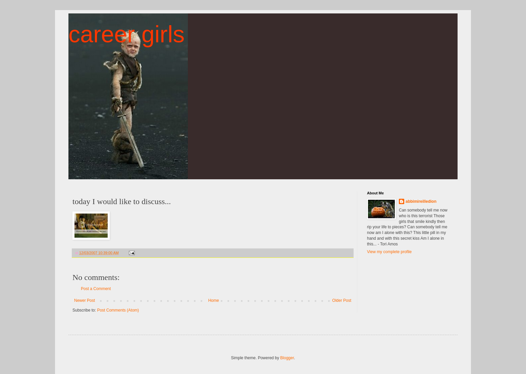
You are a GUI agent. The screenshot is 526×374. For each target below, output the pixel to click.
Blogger (287, 358)
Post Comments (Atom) (118, 310)
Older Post (341, 300)
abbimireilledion (421, 201)
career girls (126, 34)
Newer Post (84, 300)
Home (213, 300)
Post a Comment (96, 288)
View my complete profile (389, 251)
